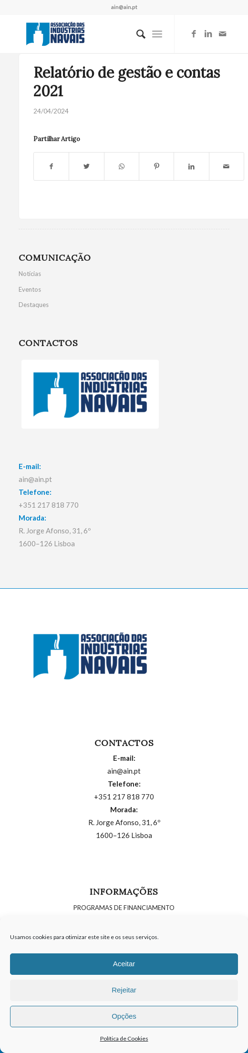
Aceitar (124, 964)
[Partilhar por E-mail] (226, 166)
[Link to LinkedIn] (208, 34)
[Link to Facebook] (193, 34)
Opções (124, 1016)
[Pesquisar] (136, 34)
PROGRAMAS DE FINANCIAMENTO (124, 907)
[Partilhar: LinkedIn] (191, 166)
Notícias (30, 273)
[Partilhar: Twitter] (86, 166)
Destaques (34, 304)
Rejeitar (124, 990)
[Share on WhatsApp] (121, 166)
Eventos (30, 289)
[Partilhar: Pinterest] (156, 166)
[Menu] (157, 33)
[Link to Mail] (222, 34)
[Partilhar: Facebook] (51, 166)
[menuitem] (136, 34)
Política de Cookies (124, 1038)
